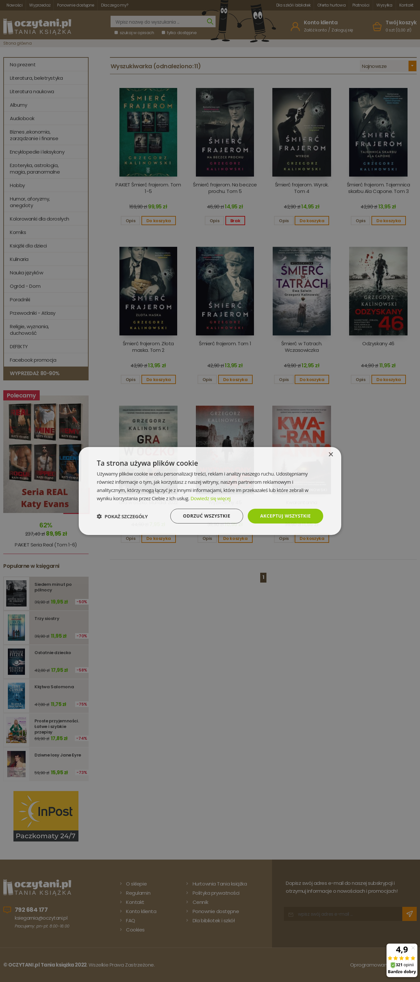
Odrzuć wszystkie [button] (206, 516)
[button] (122, 516)
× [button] (330, 454)
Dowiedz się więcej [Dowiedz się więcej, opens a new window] (210, 498)
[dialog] (210, 491)
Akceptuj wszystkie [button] (285, 516)
